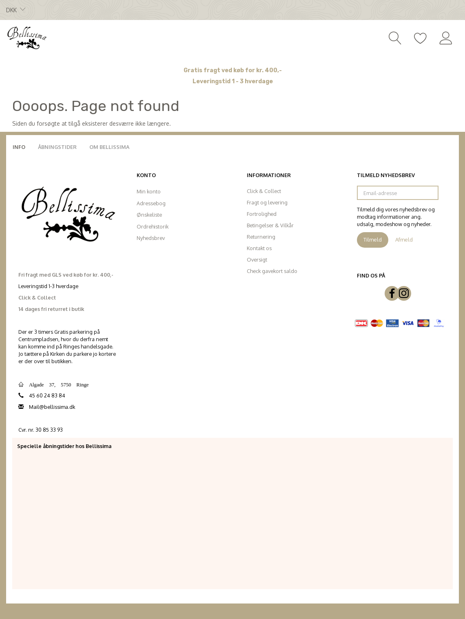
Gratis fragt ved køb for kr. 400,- (233, 70)
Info (19, 147)
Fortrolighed (262, 214)
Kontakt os (259, 248)
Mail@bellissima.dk (52, 407)
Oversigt (257, 259)
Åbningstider (57, 147)
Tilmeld (372, 239)
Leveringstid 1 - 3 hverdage (233, 81)
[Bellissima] (26, 37)
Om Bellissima (109, 147)
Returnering (261, 236)
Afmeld (404, 239)
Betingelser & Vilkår (270, 225)
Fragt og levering (267, 202)
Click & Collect (264, 191)
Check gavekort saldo (272, 271)
